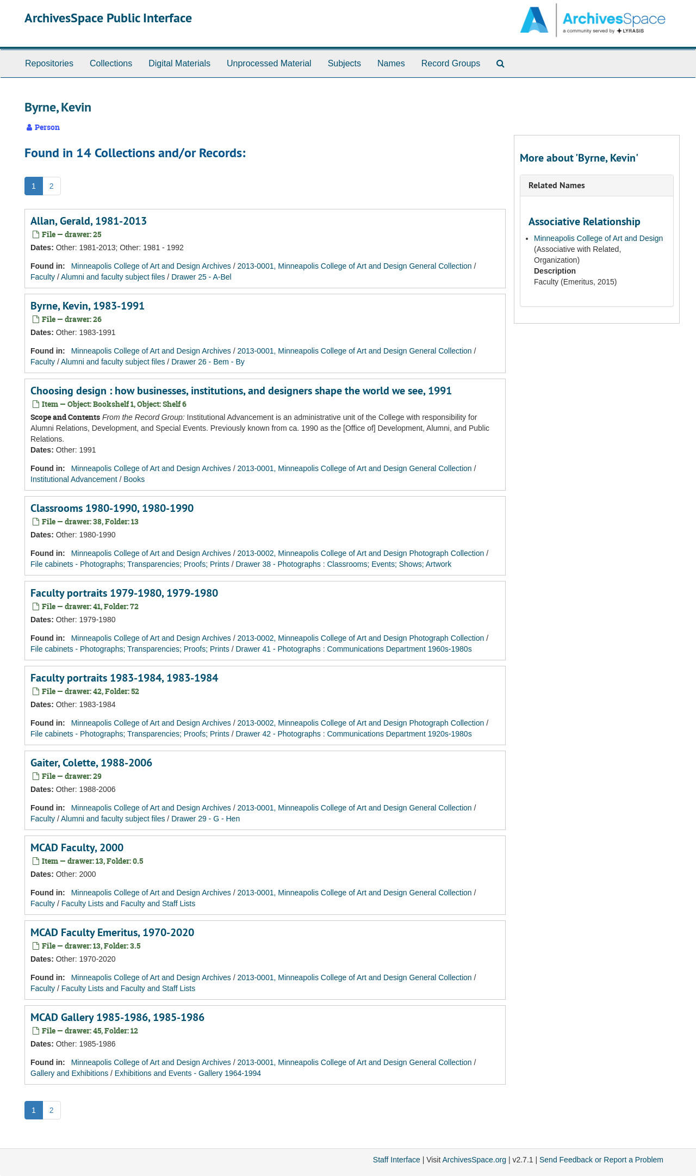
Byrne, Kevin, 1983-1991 (87, 306)
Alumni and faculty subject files (113, 277)
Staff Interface (396, 1159)
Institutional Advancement (73, 479)
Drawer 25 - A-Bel (201, 277)
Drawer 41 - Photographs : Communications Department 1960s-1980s (353, 649)
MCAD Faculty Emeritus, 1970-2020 (112, 932)
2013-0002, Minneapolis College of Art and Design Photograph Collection (361, 553)
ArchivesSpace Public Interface (108, 17)
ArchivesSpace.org (474, 1159)
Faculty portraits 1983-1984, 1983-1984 (124, 678)
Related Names (557, 185)
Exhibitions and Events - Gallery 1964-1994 (188, 1073)
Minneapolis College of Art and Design (598, 238)
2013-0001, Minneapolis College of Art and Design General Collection (355, 266)
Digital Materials (179, 63)
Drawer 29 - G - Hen (205, 818)
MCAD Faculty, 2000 (76, 847)
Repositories (49, 63)
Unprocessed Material (269, 63)
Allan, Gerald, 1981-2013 (88, 221)
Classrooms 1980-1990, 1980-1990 (112, 508)
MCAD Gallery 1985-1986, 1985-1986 (117, 1017)
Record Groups (451, 63)
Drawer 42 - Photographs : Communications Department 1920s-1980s (353, 733)
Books (134, 479)
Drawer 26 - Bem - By (208, 361)
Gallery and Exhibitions (69, 1073)
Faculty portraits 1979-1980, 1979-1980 (124, 593)
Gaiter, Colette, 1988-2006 (91, 763)
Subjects (344, 63)
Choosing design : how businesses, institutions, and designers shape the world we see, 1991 (241, 390)
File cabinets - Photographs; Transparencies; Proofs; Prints (129, 564)
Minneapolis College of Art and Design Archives (151, 266)
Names (391, 63)
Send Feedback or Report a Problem (601, 1159)
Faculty (42, 277)
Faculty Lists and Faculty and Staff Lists (128, 903)
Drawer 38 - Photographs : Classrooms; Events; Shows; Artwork (343, 564)
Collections (111, 63)
